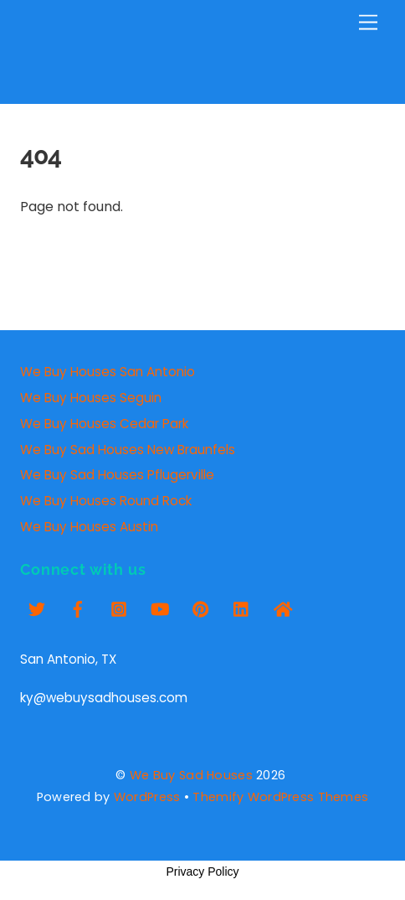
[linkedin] (242, 607)
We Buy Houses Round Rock (106, 500)
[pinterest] (201, 607)
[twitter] (37, 607)
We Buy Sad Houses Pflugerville (117, 475)
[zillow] (283, 607)
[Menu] (368, 23)
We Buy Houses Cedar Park (104, 423)
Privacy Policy (202, 871)
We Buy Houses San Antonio (107, 371)
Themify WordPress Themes (280, 797)
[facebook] (78, 607)
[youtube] (160, 607)
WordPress (147, 797)
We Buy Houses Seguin (90, 397)
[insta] (119, 607)
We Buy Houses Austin (89, 526)
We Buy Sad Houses (191, 775)
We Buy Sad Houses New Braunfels (127, 449)
